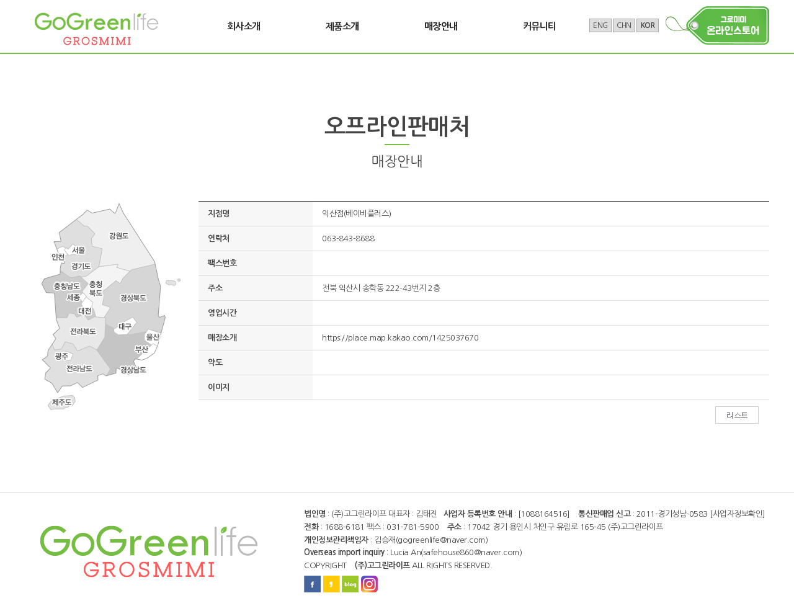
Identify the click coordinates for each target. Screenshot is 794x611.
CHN (624, 25)
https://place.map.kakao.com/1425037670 (400, 338)
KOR (648, 25)
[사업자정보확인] (737, 514)
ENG (600, 25)
